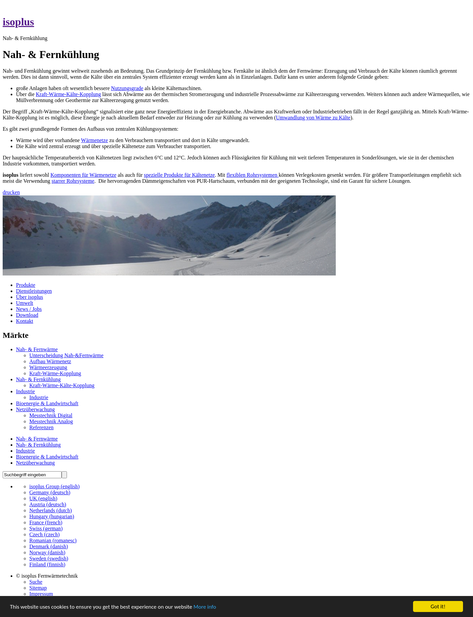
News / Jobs (29, 309)
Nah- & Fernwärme (37, 349)
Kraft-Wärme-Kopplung (55, 373)
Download (27, 315)
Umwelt (24, 303)
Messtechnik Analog (51, 421)
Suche (35, 582)
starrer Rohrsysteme (73, 181)
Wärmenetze (94, 140)
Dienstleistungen (34, 291)
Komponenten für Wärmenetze (84, 175)
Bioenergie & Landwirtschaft (47, 403)
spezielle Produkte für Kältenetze (179, 175)
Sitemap (38, 588)
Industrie (25, 391)
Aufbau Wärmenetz (50, 361)
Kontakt (24, 321)
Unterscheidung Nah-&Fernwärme (66, 355)
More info (205, 606)
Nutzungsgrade (127, 88)
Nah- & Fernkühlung (38, 379)
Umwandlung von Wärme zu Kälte (313, 117)
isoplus (18, 22)
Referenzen (41, 427)
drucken (11, 192)
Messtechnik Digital (50, 415)
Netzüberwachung (35, 409)
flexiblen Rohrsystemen (252, 175)
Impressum (41, 594)
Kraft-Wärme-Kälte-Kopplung (68, 94)
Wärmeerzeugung (48, 367)
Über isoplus (29, 297)
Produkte (25, 285)
